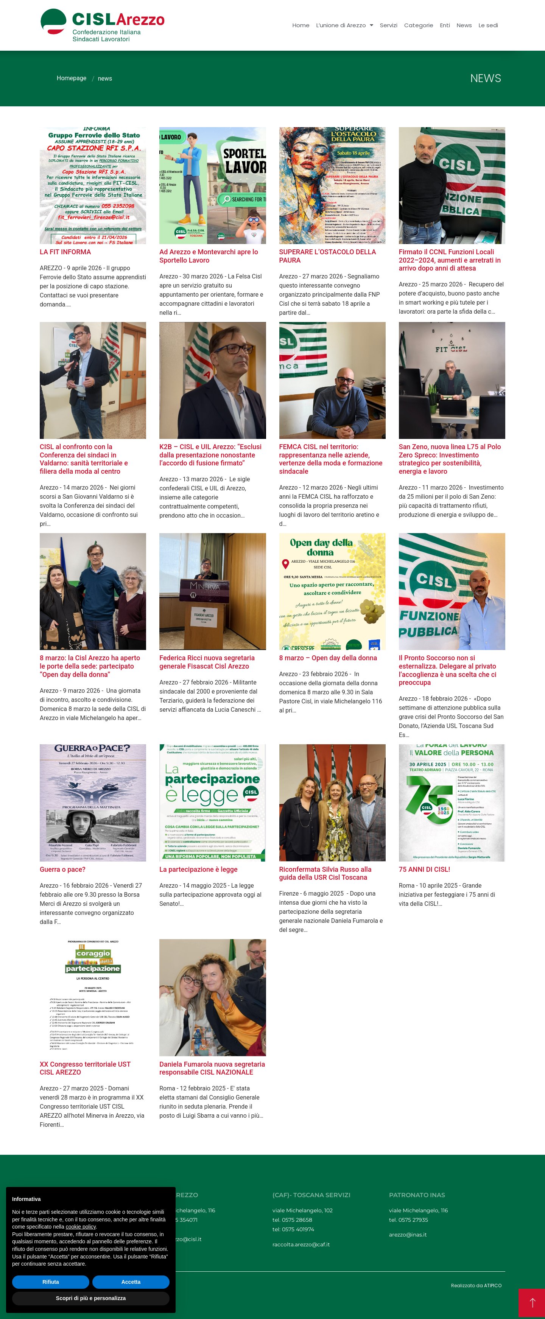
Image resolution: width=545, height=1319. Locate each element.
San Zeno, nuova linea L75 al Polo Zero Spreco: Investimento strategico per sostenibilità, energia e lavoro (450, 459)
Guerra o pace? (63, 869)
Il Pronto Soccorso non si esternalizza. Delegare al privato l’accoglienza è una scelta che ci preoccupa (448, 670)
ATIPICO (492, 1285)
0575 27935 (413, 1219)
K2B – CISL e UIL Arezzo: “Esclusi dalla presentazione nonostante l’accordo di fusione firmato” (210, 455)
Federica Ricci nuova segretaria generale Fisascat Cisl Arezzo (207, 662)
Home (301, 25)
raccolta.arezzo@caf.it (301, 1244)
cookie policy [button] (81, 1227)
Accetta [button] (131, 1282)
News (464, 25)
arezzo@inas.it (408, 1234)
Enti (445, 25)
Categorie (418, 25)
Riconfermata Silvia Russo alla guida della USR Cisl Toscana (325, 873)
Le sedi (488, 25)
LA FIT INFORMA (65, 252)
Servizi (388, 25)
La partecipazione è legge (198, 869)
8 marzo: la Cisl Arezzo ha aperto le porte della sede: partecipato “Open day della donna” (90, 666)
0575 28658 (297, 1219)
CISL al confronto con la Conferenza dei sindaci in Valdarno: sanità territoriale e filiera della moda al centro (84, 459)
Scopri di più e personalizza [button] (91, 1298)
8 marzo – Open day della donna (328, 658)
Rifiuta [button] (50, 1282)
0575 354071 (182, 1219)
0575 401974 (298, 1229)
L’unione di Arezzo (344, 25)
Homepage (71, 78)
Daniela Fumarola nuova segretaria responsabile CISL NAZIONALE (212, 1068)
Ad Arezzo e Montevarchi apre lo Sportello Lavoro (208, 256)
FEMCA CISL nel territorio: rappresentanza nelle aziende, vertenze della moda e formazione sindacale (331, 459)
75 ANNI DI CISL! (424, 869)
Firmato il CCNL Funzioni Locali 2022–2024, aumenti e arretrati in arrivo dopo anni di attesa (450, 260)
